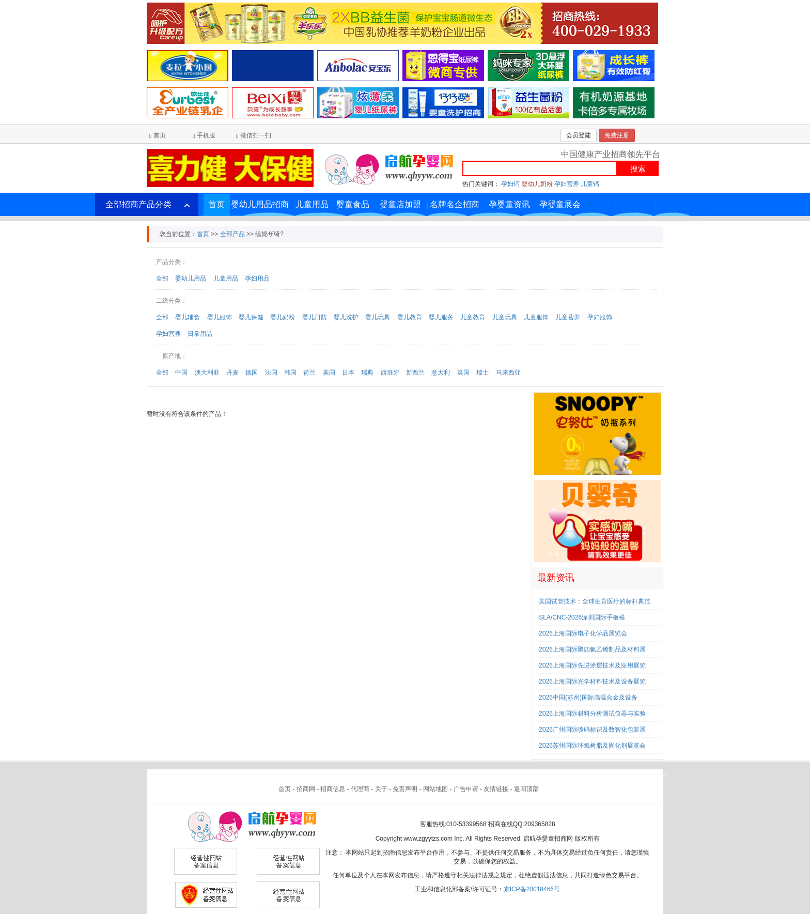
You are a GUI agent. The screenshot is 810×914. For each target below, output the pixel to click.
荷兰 (309, 372)
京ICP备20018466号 (532, 889)
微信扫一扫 (255, 135)
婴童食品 (352, 204)
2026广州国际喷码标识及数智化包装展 (592, 729)
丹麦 (232, 372)
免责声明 (405, 789)
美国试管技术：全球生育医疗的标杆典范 (594, 601)
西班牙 (390, 372)
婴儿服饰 (219, 317)
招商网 (306, 789)
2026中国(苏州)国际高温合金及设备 (588, 697)
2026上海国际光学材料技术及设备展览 (592, 681)
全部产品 (232, 234)
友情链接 (496, 789)
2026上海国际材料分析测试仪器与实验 (592, 713)
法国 (271, 372)
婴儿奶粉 (282, 317)
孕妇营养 (566, 184)
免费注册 (616, 135)
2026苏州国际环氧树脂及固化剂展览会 (592, 745)
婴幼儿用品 (190, 278)
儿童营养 (567, 317)
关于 (381, 789)
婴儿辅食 (187, 317)
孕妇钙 (510, 184)
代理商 (360, 789)
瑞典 (367, 372)
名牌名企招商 (454, 204)
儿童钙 (590, 184)
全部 (162, 278)
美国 (329, 372)
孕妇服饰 (599, 317)
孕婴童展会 (560, 204)
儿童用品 (312, 204)
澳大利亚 (207, 372)
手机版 (206, 135)
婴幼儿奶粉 (537, 184)
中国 (181, 372)
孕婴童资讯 (509, 204)
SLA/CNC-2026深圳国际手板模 (582, 617)
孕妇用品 (257, 278)
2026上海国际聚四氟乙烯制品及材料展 (592, 649)
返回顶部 (526, 789)
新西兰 (415, 372)
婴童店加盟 (400, 204)
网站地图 (435, 789)
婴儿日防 (314, 317)
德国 (251, 372)
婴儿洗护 (346, 317)
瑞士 (482, 372)
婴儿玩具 (377, 317)
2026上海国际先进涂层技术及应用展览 (592, 665)
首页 (159, 135)
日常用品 (200, 333)
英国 (463, 372)
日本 (348, 372)
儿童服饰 (536, 317)
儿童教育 (472, 317)
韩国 (290, 372)
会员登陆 (578, 135)
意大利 (440, 372)
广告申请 (466, 789)
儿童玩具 (504, 317)
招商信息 (332, 789)
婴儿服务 (441, 317)
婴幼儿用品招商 (260, 204)
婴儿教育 (409, 317)
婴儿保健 (251, 317)
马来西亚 (508, 372)
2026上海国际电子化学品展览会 (583, 633)
